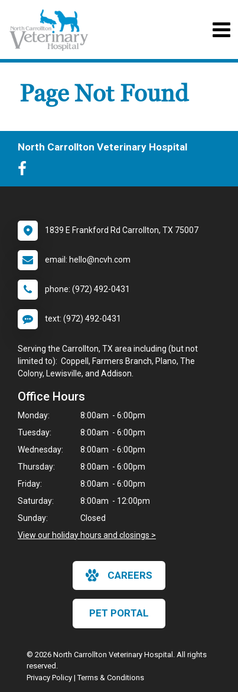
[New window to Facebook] (25, 171)
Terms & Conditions (110, 677)
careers (119, 575)
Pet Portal (119, 613)
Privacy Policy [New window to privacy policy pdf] (49, 677)
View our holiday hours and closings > (87, 535)
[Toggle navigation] (221, 29)
